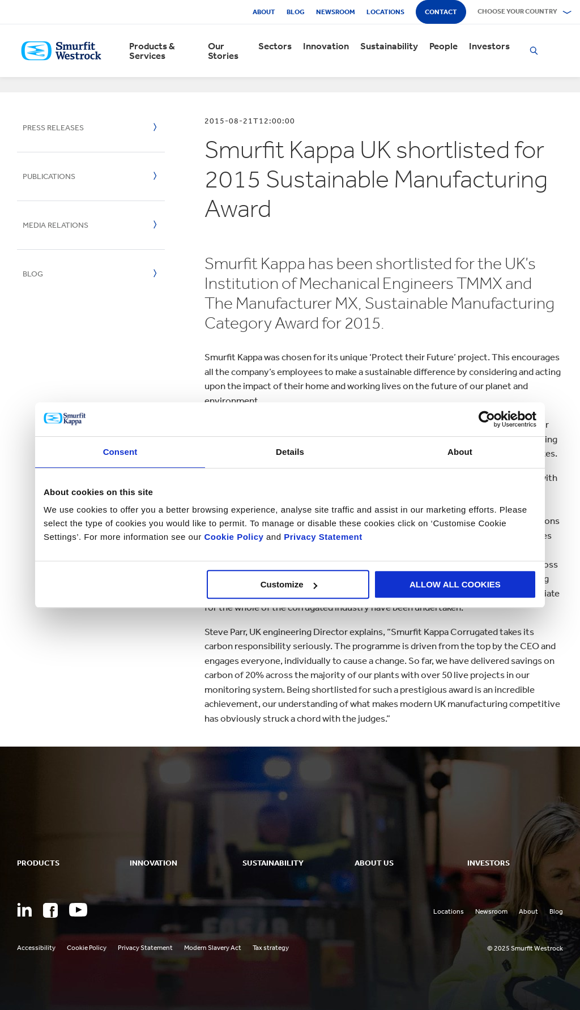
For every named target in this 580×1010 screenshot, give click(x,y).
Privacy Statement (322, 537)
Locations (385, 12)
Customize (289, 584)
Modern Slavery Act (212, 948)
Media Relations (55, 225)
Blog (296, 12)
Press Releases (53, 128)
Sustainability (389, 46)
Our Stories (223, 51)
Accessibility (36, 948)
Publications (49, 176)
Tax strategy (271, 948)
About (264, 12)
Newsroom (335, 12)
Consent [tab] (120, 452)
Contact (441, 12)
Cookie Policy (233, 537)
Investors (489, 46)
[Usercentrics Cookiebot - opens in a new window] (486, 419)
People (443, 46)
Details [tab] (290, 452)
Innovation (326, 46)
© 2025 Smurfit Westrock (525, 948)
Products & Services (152, 51)
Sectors (275, 46)
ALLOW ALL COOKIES (455, 584)
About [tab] (459, 452)
